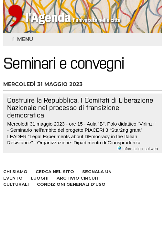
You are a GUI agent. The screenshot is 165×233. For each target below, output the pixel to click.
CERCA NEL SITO (55, 171)
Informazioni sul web (137, 149)
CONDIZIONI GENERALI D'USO (71, 184)
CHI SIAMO (15, 171)
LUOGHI (40, 178)
